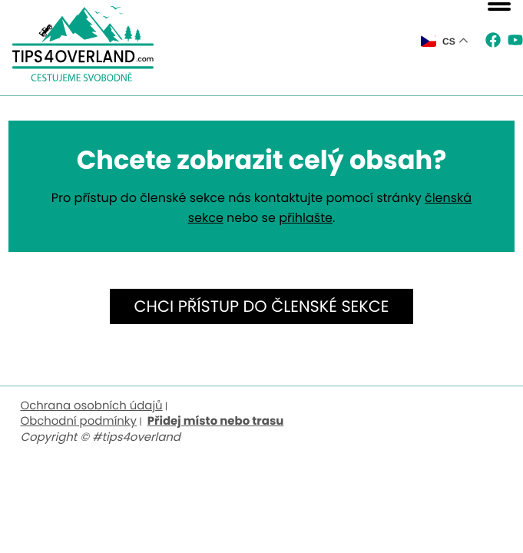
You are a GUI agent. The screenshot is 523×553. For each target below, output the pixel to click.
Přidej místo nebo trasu (215, 421)
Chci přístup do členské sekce (261, 307)
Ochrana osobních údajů (91, 406)
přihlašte (306, 218)
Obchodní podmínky (78, 421)
